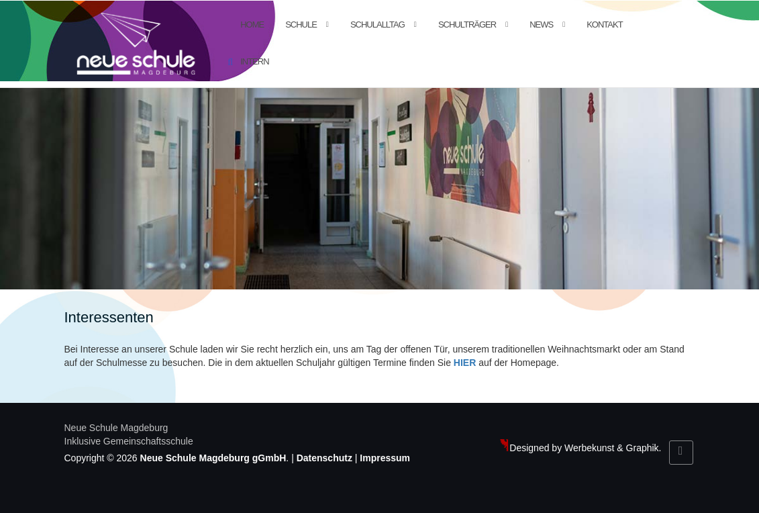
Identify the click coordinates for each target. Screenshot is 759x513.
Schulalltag (377, 24)
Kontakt (604, 24)
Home (252, 24)
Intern (254, 61)
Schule (301, 24)
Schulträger (467, 24)
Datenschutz (324, 458)
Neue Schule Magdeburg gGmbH (213, 458)
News (541, 24)
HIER (465, 362)
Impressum (385, 458)
